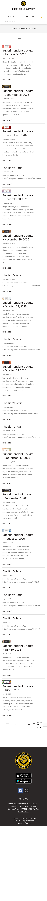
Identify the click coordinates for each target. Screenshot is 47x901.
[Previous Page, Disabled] (7, 724)
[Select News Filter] (31, 39)
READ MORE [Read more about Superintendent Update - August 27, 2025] (7, 564)
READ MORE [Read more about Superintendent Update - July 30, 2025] (7, 675)
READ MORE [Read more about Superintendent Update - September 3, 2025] (7, 524)
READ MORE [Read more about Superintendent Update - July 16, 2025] (7, 715)
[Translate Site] (32, 16)
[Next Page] (34, 724)
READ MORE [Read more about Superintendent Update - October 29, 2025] (7, 332)
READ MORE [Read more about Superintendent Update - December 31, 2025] (7, 120)
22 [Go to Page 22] (29, 724)
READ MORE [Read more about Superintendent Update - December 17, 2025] (7, 161)
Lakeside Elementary (19, 29)
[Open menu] (9, 16)
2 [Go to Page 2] (15, 724)
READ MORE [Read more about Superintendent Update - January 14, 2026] (7, 80)
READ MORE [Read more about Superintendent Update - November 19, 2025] (7, 268)
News (34, 29)
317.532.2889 (23, 811)
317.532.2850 (26, 809)
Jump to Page (39, 725)
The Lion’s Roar (12, 168)
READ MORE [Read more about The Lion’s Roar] (7, 184)
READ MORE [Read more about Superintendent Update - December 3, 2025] (7, 224)
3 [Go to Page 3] (20, 724)
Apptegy (28, 823)
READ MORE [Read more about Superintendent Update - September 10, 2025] (7, 483)
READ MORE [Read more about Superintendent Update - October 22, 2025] (7, 396)
